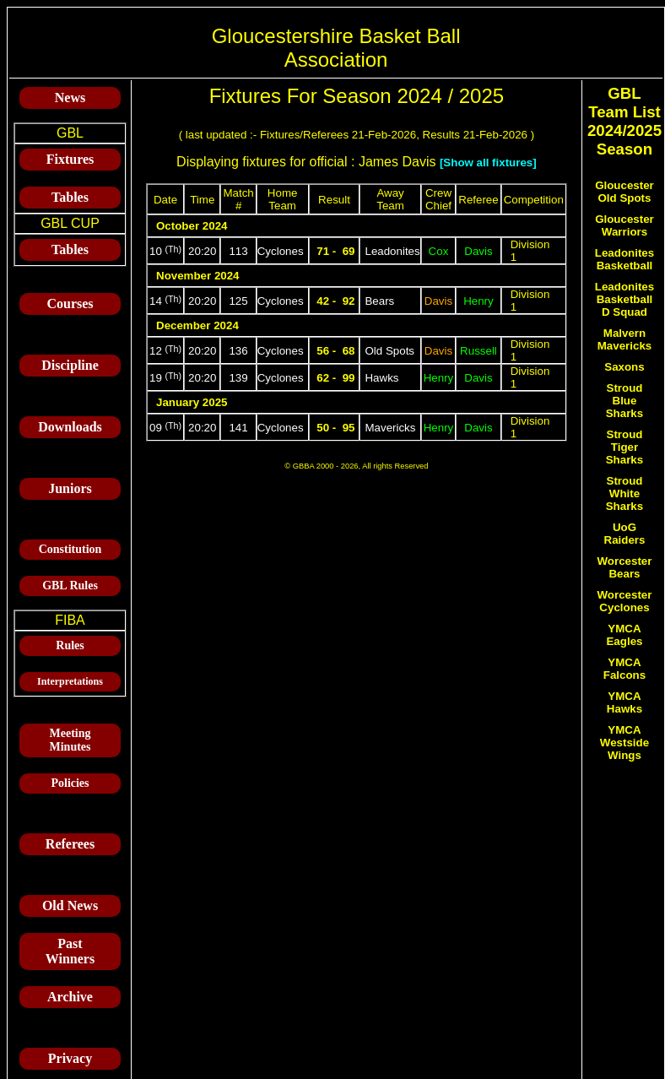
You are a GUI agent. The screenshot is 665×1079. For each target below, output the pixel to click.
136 (238, 350)
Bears (379, 301)
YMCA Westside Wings (624, 743)
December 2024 (197, 325)
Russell (478, 350)
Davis (478, 251)
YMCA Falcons (624, 668)
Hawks (381, 377)
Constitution (70, 549)
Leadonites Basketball (624, 259)
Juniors (70, 488)
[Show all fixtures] (488, 162)
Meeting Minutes (70, 740)
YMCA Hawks (624, 702)
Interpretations (70, 681)
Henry (478, 301)
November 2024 (198, 275)
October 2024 (191, 226)
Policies (70, 783)
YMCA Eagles (624, 635)
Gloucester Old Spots (624, 191)
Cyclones (280, 251)
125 (238, 301)
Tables (70, 197)
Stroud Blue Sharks (624, 401)
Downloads (70, 427)
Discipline (70, 365)
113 (238, 251)
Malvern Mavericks (624, 339)
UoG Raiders (625, 533)
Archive (70, 997)
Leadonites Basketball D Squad (624, 299)
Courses (69, 303)
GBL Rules (70, 585)
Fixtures (70, 159)
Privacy (70, 1058)
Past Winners (70, 951)
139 (238, 377)
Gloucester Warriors (624, 225)
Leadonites (392, 251)
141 (238, 427)
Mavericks (390, 427)
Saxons (624, 367)
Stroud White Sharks (624, 493)
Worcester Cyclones (624, 601)
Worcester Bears (624, 567)
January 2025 (191, 402)
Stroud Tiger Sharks (624, 447)
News (70, 97)
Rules (70, 645)
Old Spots (389, 350)
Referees (70, 844)
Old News (70, 905)
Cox (439, 251)
